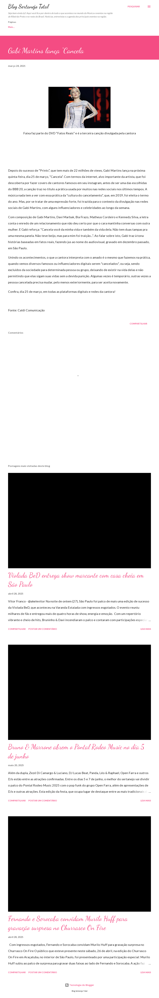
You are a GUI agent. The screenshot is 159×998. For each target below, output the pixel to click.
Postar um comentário (42, 629)
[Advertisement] (79, 437)
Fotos (91, 27)
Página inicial (15, 27)
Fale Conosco (38, 27)
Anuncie (107, 27)
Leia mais (146, 629)
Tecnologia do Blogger (79, 985)
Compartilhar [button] (138, 323)
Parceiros (74, 27)
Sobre (57, 27)
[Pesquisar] (134, 6)
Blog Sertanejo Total (28, 6)
